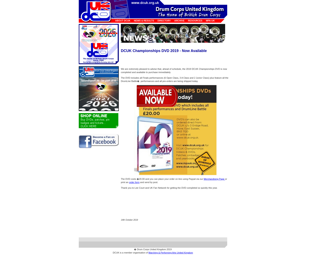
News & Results (144, 20)
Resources (195, 20)
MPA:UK (210, 20)
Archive (179, 20)
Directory (164, 20)
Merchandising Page (214, 179)
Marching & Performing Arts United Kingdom (170, 252)
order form (134, 182)
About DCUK (123, 20)
